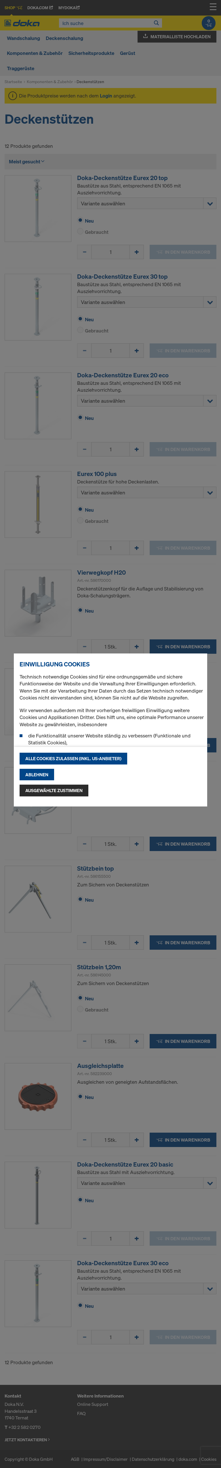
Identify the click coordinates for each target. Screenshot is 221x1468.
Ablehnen (36, 774)
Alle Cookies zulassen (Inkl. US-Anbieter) (73, 758)
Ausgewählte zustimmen (54, 790)
